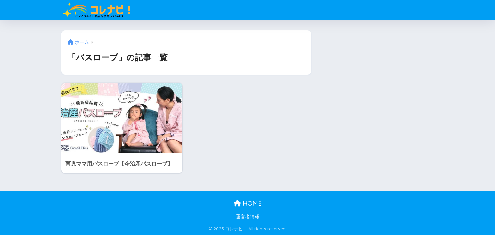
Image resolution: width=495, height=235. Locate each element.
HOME (248, 203)
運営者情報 (247, 216)
